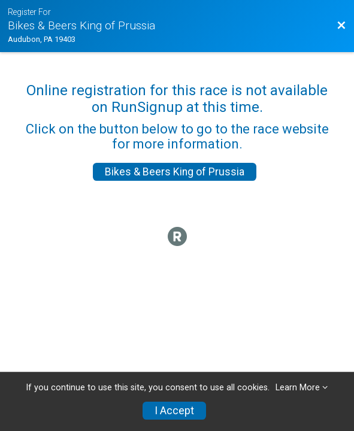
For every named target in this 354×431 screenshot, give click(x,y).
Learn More (298, 388)
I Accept (174, 411)
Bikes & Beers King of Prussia (174, 172)
